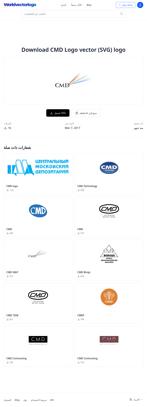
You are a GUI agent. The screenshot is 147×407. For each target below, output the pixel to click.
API (52, 399)
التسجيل (7, 399)
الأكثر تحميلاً (76, 4)
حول (25, 399)
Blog (89, 4)
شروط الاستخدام (39, 399)
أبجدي (63, 4)
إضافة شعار (126, 4)
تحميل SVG (58, 113)
